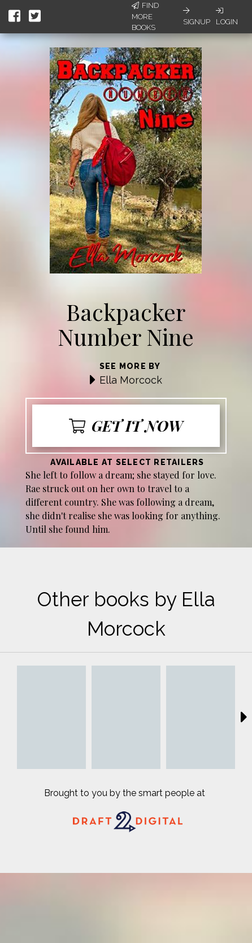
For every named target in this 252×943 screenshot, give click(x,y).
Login (227, 16)
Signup (196, 16)
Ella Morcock (130, 380)
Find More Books (145, 16)
